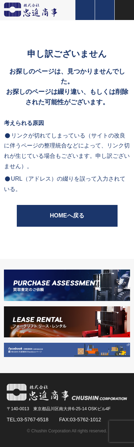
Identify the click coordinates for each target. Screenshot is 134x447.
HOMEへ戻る (67, 215)
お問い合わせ (104, 10)
